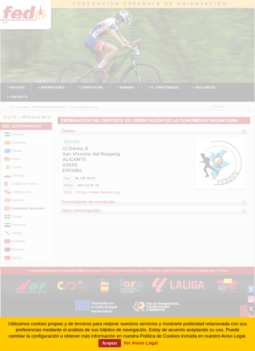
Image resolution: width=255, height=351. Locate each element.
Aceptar (110, 343)
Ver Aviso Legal (141, 343)
